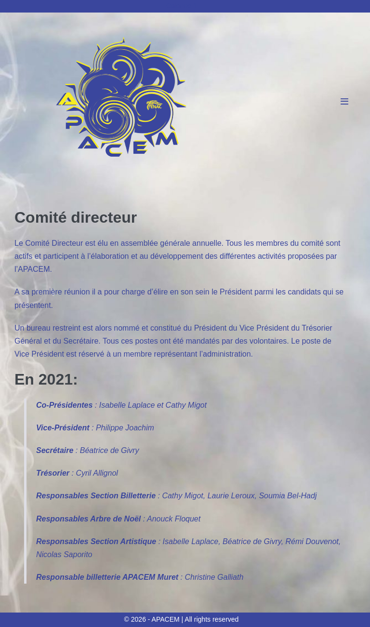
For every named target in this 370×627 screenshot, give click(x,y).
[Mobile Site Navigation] (344, 101)
